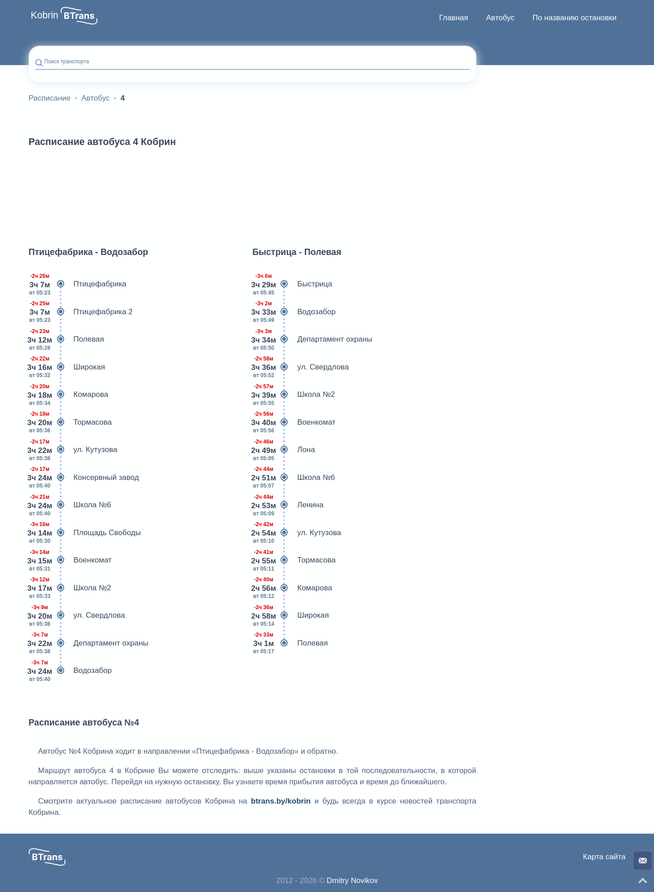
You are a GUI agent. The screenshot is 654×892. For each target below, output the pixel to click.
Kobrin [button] (44, 15)
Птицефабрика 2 (81, 312)
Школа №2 (70, 588)
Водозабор (70, 671)
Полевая (66, 339)
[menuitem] (453, 18)
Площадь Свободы (85, 533)
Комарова (69, 395)
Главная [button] (453, 17)
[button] (79, 16)
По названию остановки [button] (574, 17)
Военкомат (70, 560)
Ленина (287, 505)
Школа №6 (70, 505)
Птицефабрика (78, 284)
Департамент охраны (89, 643)
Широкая (67, 367)
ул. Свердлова (77, 615)
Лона (283, 450)
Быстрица (292, 284)
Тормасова (70, 422)
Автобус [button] (500, 17)
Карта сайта (604, 856)
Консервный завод (84, 478)
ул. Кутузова (73, 450)
